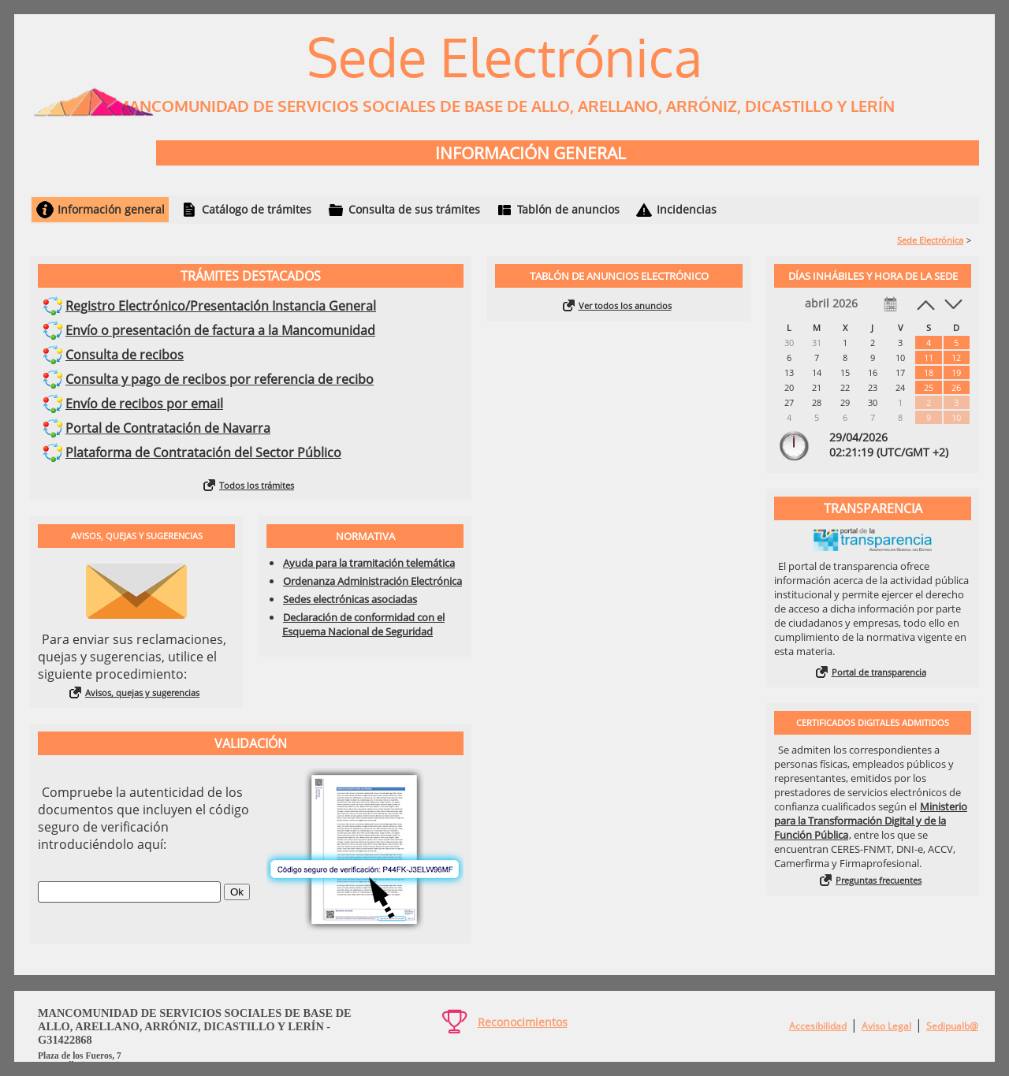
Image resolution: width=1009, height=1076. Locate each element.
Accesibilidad (818, 1026)
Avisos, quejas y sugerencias (142, 692)
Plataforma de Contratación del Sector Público (203, 452)
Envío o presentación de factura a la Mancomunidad (220, 330)
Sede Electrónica (930, 240)
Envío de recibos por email (144, 403)
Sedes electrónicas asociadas (350, 599)
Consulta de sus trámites (414, 209)
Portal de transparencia (879, 672)
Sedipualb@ (952, 1026)
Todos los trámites (256, 485)
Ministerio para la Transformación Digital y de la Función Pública (870, 820)
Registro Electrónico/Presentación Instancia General (220, 306)
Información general (111, 209)
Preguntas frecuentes (879, 880)
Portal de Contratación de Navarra (167, 428)
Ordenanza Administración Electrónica (372, 581)
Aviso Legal (886, 1026)
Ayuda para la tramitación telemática (369, 563)
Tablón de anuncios (568, 209)
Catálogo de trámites (256, 209)
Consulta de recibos (124, 354)
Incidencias (687, 209)
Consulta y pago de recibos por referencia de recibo (219, 379)
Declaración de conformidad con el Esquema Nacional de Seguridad (363, 624)
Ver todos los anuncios (625, 305)
